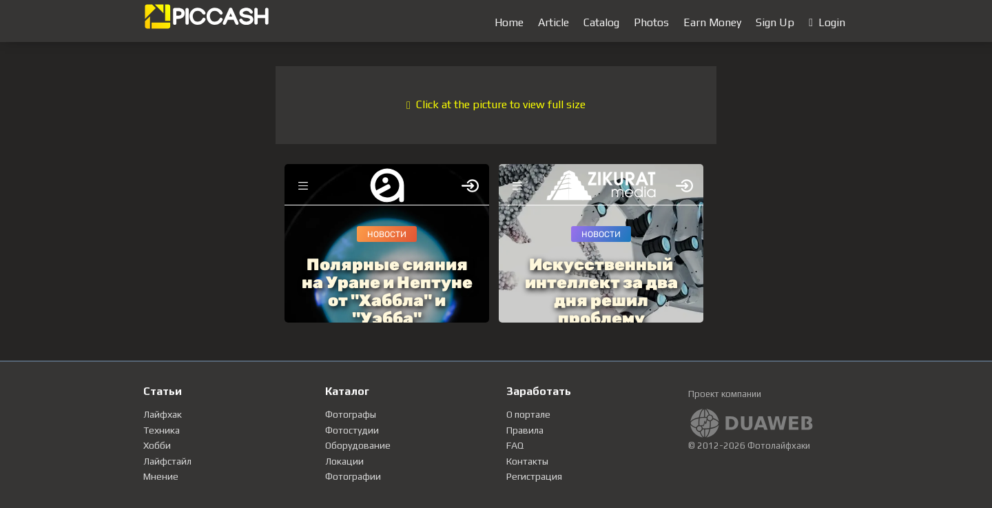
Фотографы (350, 414)
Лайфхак (162, 414)
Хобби (157, 445)
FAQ (515, 445)
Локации (344, 461)
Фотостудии (352, 430)
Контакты (527, 461)
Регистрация (534, 476)
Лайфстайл (167, 461)
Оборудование (358, 445)
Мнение (160, 476)
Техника (161, 430)
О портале (528, 414)
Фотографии (353, 476)
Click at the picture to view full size (496, 104)
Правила (525, 430)
